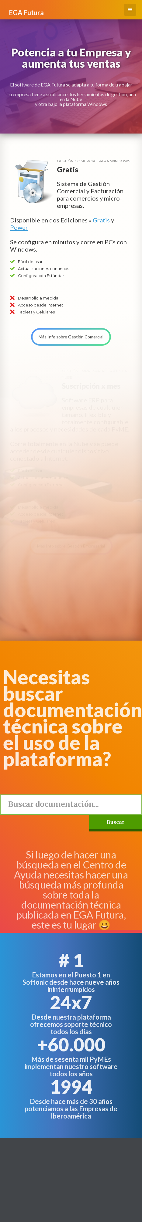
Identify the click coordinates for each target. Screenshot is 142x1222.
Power (19, 227)
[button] (130, 10)
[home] (25, 10)
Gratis (101, 220)
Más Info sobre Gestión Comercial (71, 331)
